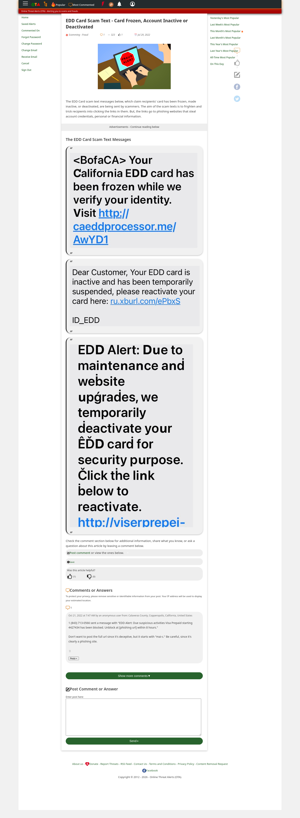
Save (71, 561)
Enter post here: (75, 697)
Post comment (78, 553)
